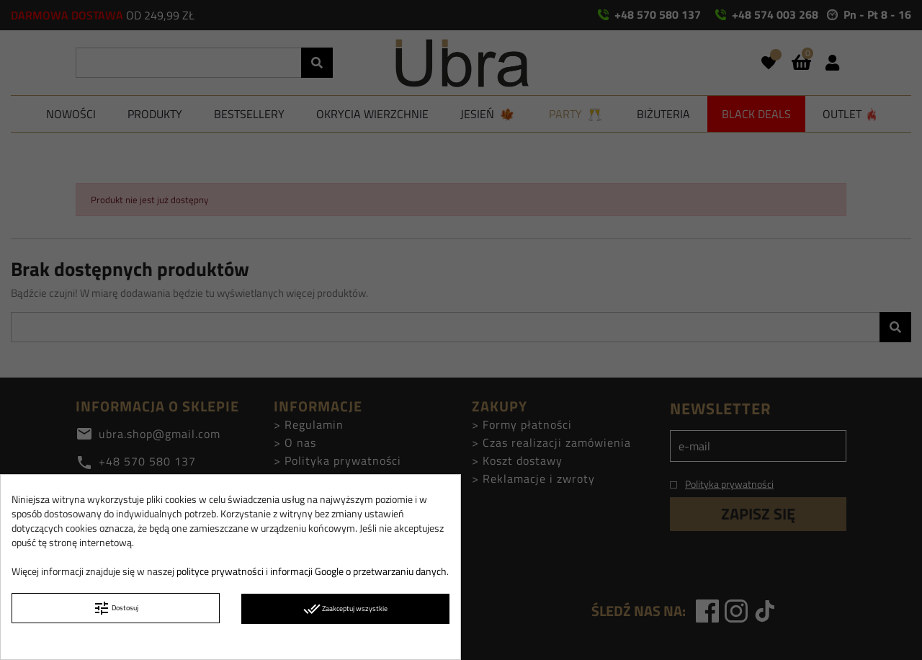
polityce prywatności (220, 571)
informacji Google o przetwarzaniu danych (358, 571)
